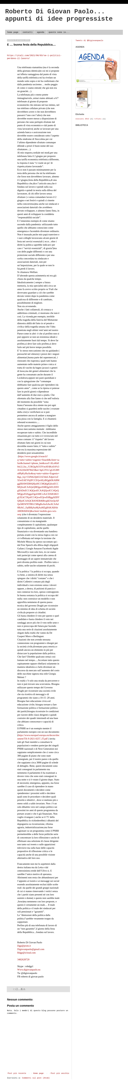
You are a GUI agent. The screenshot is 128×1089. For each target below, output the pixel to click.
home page (12, 32)
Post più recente (17, 1073)
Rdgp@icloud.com (26, 952)
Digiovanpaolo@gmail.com (30, 949)
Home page (38, 1073)
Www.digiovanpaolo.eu (28, 969)
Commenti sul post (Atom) (36, 1078)
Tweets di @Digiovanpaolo (89, 41)
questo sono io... (59, 32)
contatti (28, 32)
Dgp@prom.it (24, 945)
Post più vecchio (60, 1073)
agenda (40, 32)
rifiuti (98, 119)
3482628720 (23, 959)
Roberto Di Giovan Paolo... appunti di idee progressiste (59, 15)
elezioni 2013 (82, 119)
